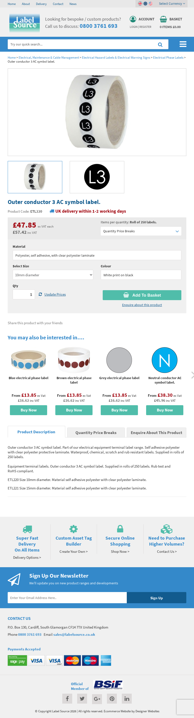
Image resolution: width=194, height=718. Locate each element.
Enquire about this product (142, 305)
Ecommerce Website (117, 711)
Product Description (36, 432)
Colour (106, 266)
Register (145, 27)
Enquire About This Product (156, 432)
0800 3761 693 (99, 26)
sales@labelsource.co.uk (74, 634)
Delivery (41, 4)
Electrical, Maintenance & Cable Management (49, 57)
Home (12, 4)
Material (19, 246)
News (72, 4)
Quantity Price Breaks (141, 231)
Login (134, 27)
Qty (15, 285)
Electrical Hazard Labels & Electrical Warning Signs (116, 57)
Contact (58, 4)
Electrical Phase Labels (168, 57)
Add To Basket (142, 295)
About (26, 4)
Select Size (21, 266)
